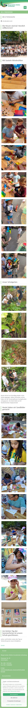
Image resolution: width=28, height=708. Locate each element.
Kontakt (3, 672)
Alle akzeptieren (14, 694)
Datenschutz (13, 691)
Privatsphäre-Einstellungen (14, 701)
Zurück (2, 645)
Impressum (13, 704)
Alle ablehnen (14, 697)
